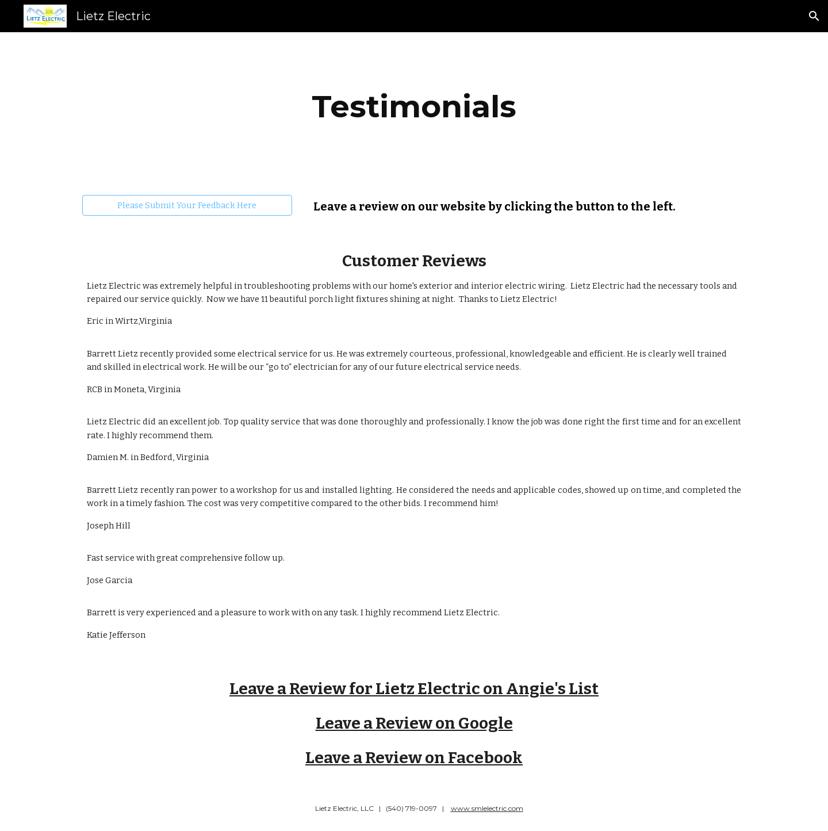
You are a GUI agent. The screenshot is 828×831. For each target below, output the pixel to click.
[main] (413, 106)
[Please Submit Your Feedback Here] (187, 205)
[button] (814, 16)
